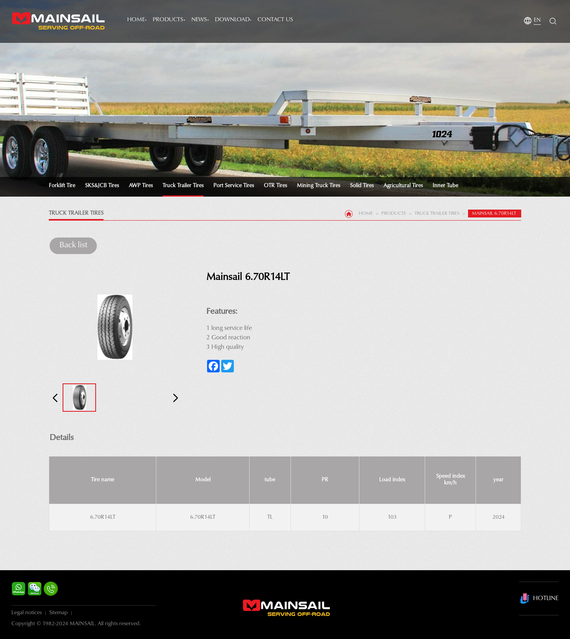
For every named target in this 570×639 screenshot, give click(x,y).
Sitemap (58, 613)
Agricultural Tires (403, 186)
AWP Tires (141, 186)
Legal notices (26, 613)
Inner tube (445, 186)
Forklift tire (62, 186)
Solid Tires (362, 186)
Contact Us (275, 20)
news (199, 20)
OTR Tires (275, 186)
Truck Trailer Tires (183, 186)
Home (136, 20)
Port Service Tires (233, 186)
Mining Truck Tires (318, 186)
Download (232, 20)
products (168, 20)
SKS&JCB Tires (102, 186)
